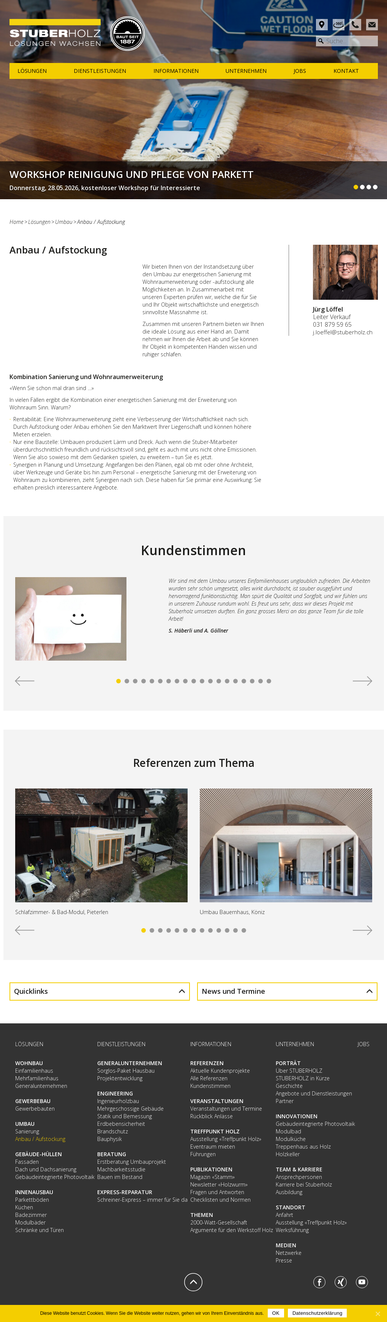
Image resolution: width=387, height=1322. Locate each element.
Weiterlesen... (193, 180)
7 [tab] (168, 681)
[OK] (377, 1313)
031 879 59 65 (332, 324)
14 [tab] (227, 681)
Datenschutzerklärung (317, 1313)
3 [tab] (135, 681)
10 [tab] (193, 681)
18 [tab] (260, 681)
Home (16, 221)
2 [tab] (127, 681)
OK (276, 1313)
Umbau (64, 221)
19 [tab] (269, 681)
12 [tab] (210, 681)
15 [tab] (235, 681)
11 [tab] (202, 681)
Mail (372, 24)
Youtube (361, 1282)
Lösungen (39, 221)
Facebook (319, 1282)
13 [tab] (218, 681)
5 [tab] (152, 681)
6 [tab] (160, 681)
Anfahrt (322, 24)
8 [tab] (177, 681)
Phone (355, 24)
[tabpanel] (193, 622)
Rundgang (338, 24)
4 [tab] (143, 681)
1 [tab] (118, 681)
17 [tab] (252, 681)
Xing (340, 1282)
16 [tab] (244, 681)
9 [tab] (185, 681)
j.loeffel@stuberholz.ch (343, 332)
